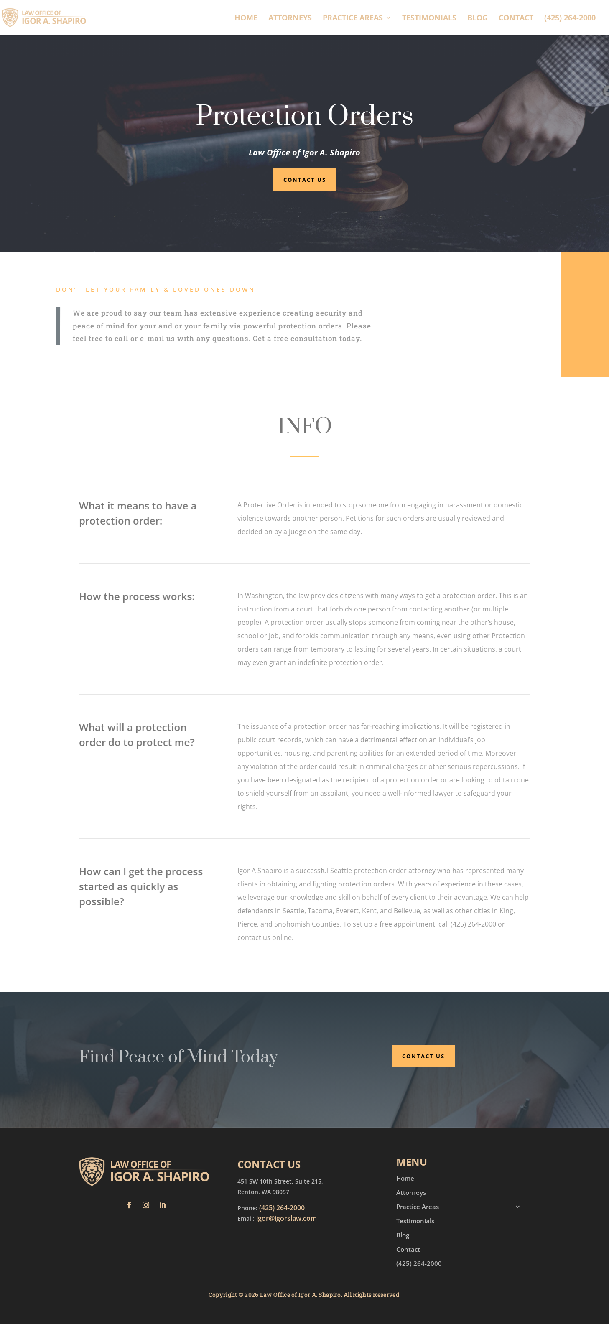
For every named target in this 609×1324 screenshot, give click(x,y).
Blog (477, 19)
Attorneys (290, 19)
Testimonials (429, 19)
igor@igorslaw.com (286, 1218)
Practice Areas (353, 19)
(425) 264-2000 (570, 19)
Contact (516, 19)
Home (245, 19)
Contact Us (304, 179)
